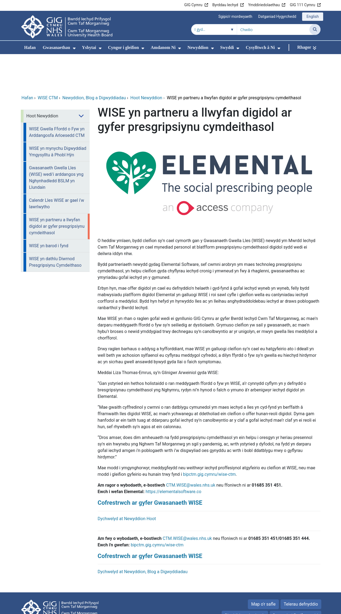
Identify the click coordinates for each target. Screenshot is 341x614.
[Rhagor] (306, 47)
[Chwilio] (314, 29)
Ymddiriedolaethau (264, 5)
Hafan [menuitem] (30, 47)
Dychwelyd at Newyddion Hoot (127, 482)
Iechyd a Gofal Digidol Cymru (287, 607)
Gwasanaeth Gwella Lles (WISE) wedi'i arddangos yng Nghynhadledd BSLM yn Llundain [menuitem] (56, 141)
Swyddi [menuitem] (227, 47)
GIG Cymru (193, 5)
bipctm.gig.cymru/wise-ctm (157, 508)
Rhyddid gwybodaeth (245, 579)
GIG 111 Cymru (302, 5)
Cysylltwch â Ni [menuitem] (260, 47)
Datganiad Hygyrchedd (277, 16)
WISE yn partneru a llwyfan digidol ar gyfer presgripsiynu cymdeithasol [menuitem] (57, 190)
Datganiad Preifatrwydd (295, 579)
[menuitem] (74, 48)
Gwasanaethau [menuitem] (56, 47)
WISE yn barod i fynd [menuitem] (48, 209)
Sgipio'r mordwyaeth (235, 16)
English (312, 16)
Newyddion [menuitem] (197, 47)
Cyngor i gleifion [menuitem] (123, 47)
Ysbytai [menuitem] (89, 47)
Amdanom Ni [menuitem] (163, 47)
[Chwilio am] (273, 29)
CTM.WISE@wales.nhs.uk (190, 448)
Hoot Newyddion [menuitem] (42, 79)
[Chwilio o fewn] (214, 29)
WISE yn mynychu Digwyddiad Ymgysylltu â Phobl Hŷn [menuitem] (57, 115)
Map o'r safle (263, 567)
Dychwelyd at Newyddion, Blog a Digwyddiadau (143, 535)
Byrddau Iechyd (225, 5)
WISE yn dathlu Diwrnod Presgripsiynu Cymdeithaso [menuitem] (55, 226)
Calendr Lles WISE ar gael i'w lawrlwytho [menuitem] (56, 167)
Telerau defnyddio (301, 567)
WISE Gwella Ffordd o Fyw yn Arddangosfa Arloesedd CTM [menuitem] (57, 96)
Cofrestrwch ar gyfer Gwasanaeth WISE (150, 466)
